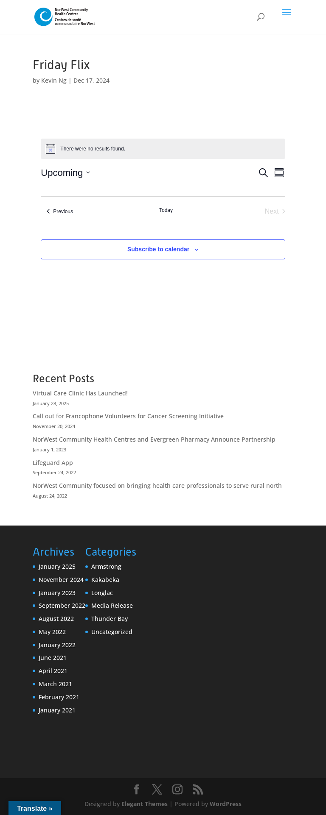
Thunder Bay (109, 619)
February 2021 (59, 697)
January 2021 (57, 710)
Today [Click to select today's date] (166, 210)
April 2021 (53, 671)
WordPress (226, 804)
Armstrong (106, 566)
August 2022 (56, 619)
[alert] (163, 149)
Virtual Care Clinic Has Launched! (80, 393)
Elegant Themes (144, 804)
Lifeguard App (53, 463)
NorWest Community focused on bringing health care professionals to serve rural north (157, 485)
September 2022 (62, 605)
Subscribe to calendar (158, 249)
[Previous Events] (60, 211)
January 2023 (57, 593)
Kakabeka (105, 580)
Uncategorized (111, 632)
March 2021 (55, 684)
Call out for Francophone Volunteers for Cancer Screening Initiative (128, 416)
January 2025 (57, 566)
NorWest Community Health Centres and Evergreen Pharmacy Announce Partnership (154, 439)
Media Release (112, 605)
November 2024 (61, 580)
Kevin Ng (54, 80)
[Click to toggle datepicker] (65, 173)
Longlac (102, 593)
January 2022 (57, 645)
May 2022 (52, 632)
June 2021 (53, 658)
